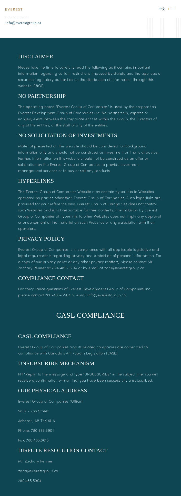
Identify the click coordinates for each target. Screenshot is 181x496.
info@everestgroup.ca (23, 33)
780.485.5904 (16, 27)
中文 (162, 9)
